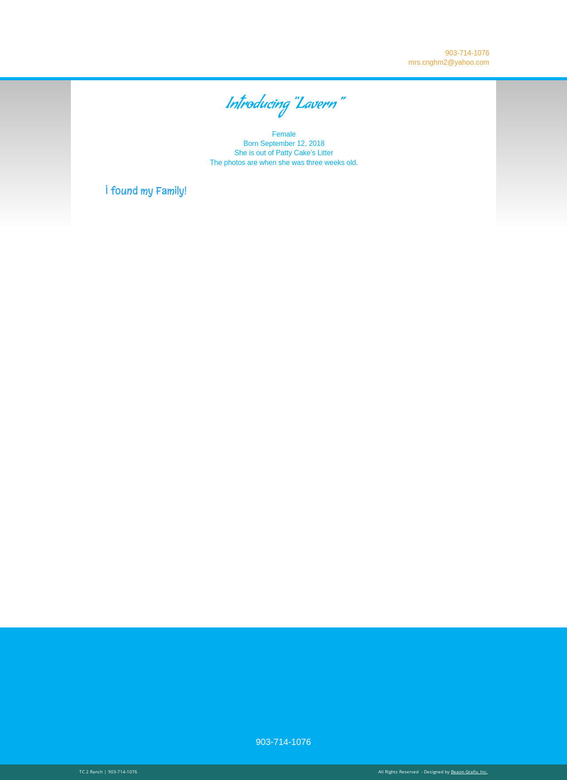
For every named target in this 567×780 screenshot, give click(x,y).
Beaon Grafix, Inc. (469, 771)
